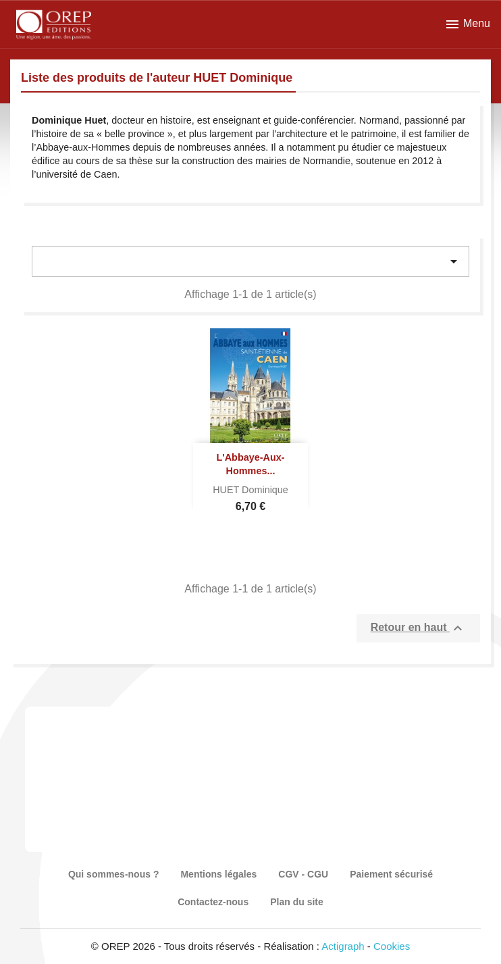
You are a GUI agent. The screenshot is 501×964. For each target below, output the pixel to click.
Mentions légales (218, 874)
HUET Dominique (250, 489)
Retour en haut (418, 628)
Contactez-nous (213, 901)
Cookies (391, 946)
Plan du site (296, 901)
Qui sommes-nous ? (113, 874)
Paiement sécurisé (391, 874)
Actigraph (342, 946)
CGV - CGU (303, 874)
